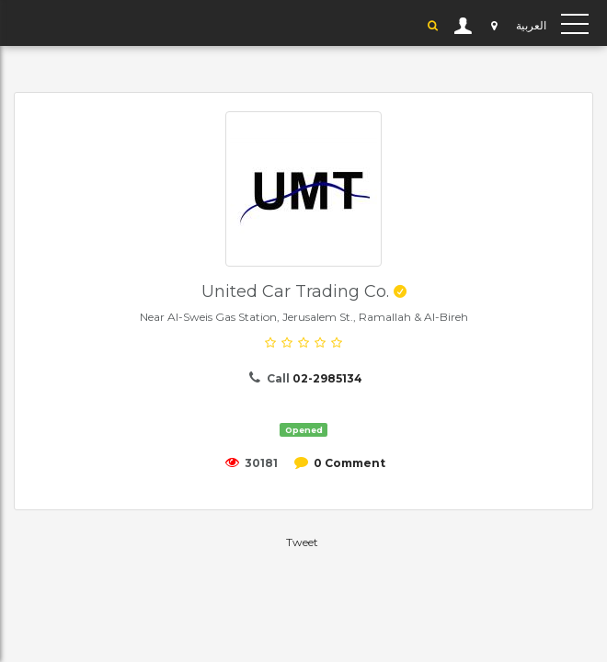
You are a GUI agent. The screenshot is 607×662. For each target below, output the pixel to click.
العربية (531, 25)
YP (32, 23)
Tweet (302, 542)
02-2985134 (327, 378)
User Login (463, 26)
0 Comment (349, 463)
